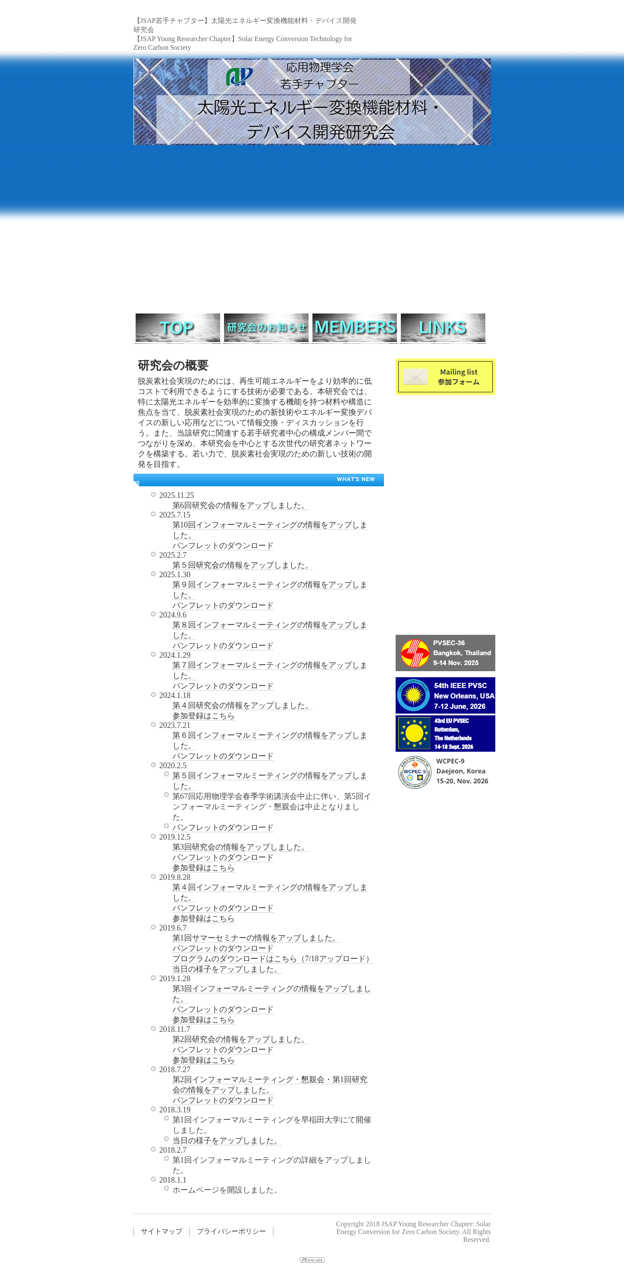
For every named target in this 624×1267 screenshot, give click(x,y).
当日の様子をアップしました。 (227, 969)
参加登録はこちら (203, 715)
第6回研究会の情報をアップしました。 (240, 505)
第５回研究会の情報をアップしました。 (242, 565)
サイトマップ (161, 1231)
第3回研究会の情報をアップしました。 (240, 847)
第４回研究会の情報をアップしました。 (242, 705)
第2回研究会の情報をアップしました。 (240, 1039)
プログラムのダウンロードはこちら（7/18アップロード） (273, 958)
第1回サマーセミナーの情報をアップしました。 (256, 938)
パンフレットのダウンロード (223, 545)
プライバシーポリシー (231, 1231)
